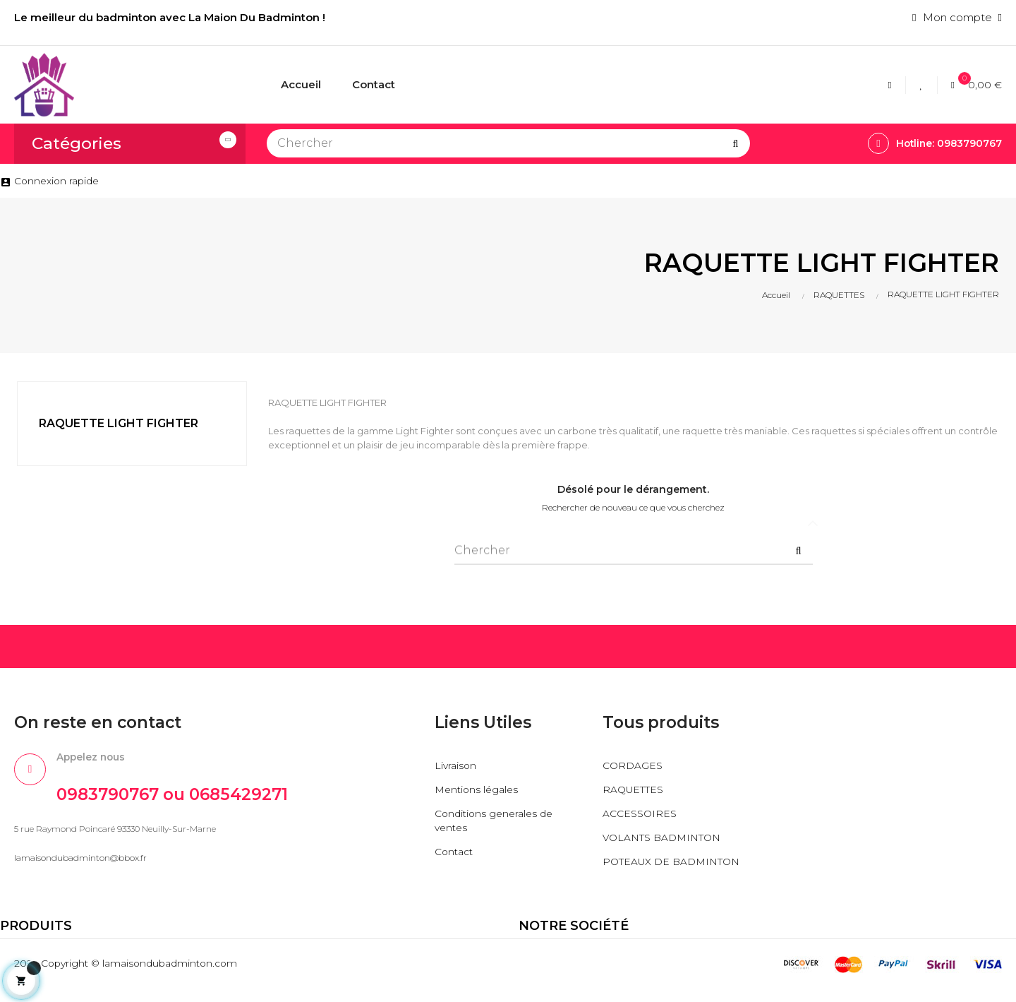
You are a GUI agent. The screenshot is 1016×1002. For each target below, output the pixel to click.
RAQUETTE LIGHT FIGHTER (118, 423)
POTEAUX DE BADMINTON (639, 868)
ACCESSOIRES (642, 813)
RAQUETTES (636, 789)
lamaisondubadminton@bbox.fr (80, 862)
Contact (456, 851)
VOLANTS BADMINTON (667, 837)
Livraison (456, 765)
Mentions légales (479, 789)
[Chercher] (508, 143)
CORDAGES (634, 765)
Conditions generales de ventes (497, 820)
